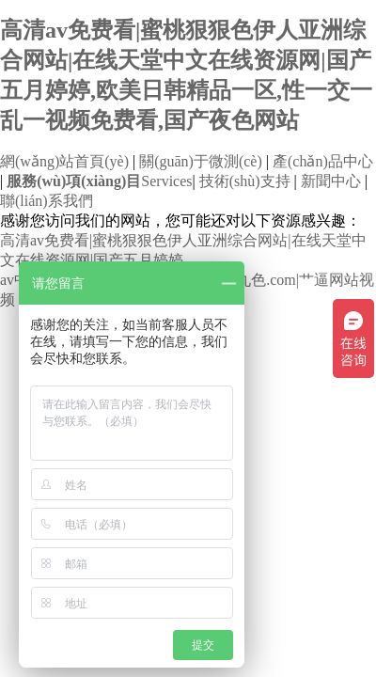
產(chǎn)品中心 (323, 161)
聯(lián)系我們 (46, 201)
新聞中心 (331, 181)
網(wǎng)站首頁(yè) (64, 161)
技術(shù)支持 (244, 181)
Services (99, 181)
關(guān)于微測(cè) (200, 161)
